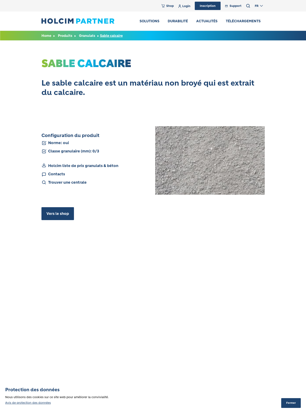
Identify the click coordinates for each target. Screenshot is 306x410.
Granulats (87, 36)
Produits (65, 36)
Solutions (149, 21)
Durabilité (178, 21)
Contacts (56, 174)
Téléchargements (243, 21)
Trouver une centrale (67, 182)
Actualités (206, 21)
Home (46, 36)
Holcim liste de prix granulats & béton (83, 165)
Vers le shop (57, 213)
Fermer (291, 403)
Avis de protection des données (28, 403)
